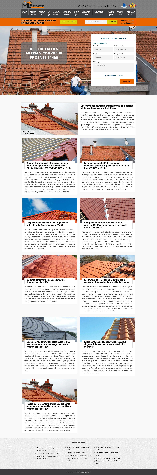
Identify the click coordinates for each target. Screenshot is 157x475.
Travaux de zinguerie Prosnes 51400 (49, 453)
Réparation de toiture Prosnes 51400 (108, 458)
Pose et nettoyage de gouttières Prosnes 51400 (47, 457)
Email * (95, 54)
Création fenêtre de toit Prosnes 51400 (79, 456)
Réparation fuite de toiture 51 (33, 12)
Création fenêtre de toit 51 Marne (76, 13)
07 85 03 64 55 (107, 6)
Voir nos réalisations (68, 22)
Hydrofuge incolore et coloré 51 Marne (111, 13)
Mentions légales (83, 472)
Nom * (95, 46)
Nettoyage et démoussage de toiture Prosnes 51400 (49, 449)
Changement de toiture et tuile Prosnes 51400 (108, 462)
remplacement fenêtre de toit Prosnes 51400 (79, 460)
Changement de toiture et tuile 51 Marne (131, 12)
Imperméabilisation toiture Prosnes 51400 (107, 448)
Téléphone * (118, 54)
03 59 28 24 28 (87, 6)
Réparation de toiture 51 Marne (120, 12)
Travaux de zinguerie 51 (42, 12)
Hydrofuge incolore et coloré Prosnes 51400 (108, 454)
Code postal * (119, 46)
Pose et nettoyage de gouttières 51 (56, 12)
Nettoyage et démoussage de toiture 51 (67, 12)
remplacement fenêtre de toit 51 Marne (86, 12)
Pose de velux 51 (49, 13)
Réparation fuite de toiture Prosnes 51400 (78, 448)
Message (96, 62)
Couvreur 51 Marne (24, 11)
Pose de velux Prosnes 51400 (76, 453)
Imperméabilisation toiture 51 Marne (99, 11)
